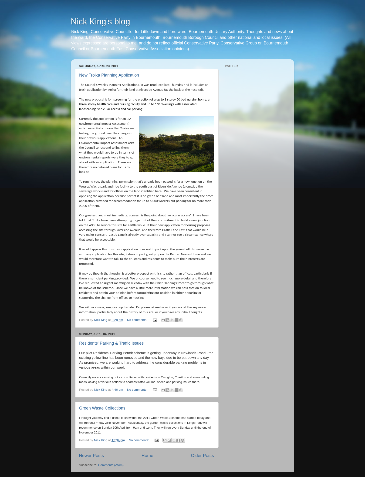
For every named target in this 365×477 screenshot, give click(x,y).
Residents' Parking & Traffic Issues (111, 343)
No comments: (137, 320)
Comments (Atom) (111, 465)
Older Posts (202, 455)
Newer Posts (91, 455)
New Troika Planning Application (109, 75)
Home (147, 455)
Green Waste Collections (102, 408)
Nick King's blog (100, 21)
